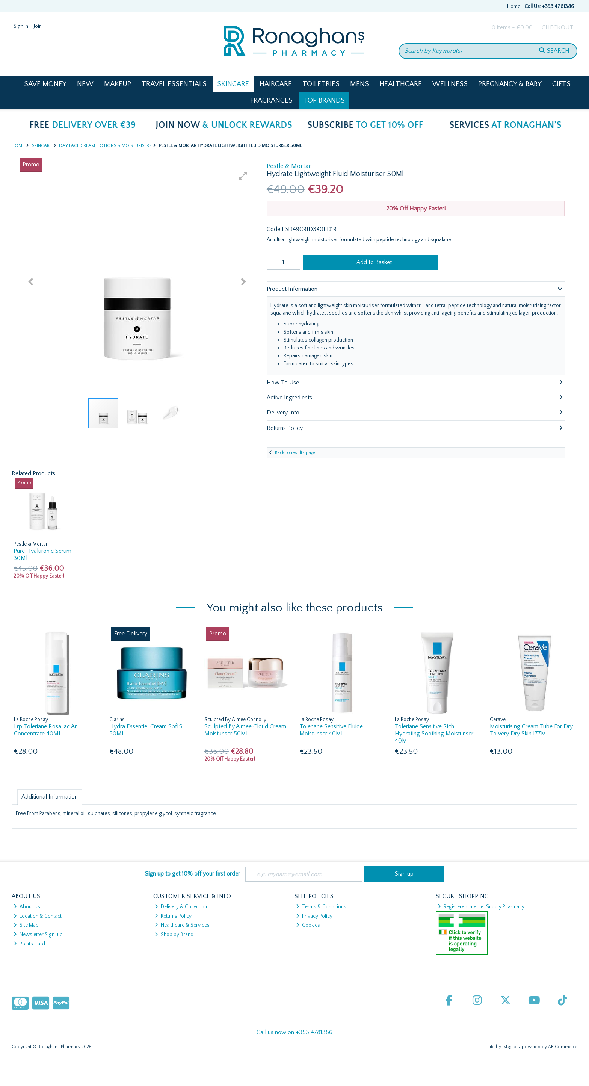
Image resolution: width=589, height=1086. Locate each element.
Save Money (45, 84)
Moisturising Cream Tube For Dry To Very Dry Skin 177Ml (531, 730)
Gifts (561, 84)
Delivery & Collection (181, 907)
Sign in (21, 26)
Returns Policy (173, 916)
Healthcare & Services (182, 925)
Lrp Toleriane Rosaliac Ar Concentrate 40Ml (45, 730)
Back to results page (295, 452)
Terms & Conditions (321, 907)
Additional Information (49, 796)
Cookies (308, 925)
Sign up (404, 873)
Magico (510, 1046)
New (85, 84)
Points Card (29, 944)
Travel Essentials (174, 84)
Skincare (233, 84)
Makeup (117, 84)
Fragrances (271, 100)
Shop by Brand (174, 935)
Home (513, 6)
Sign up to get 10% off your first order (192, 873)
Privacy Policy (314, 916)
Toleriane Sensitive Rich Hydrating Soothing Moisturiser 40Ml (434, 733)
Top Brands (324, 100)
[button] (243, 176)
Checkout (557, 27)
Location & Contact (38, 916)
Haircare (276, 84)
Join (38, 26)
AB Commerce (562, 1046)
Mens (359, 84)
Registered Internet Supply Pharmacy (481, 907)
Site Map (26, 925)
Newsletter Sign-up (38, 935)
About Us (27, 907)
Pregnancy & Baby (510, 84)
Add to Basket (370, 262)
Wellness (450, 84)
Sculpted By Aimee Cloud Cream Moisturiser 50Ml (245, 730)
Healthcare (400, 84)
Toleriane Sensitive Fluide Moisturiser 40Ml (331, 730)
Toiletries (321, 84)
